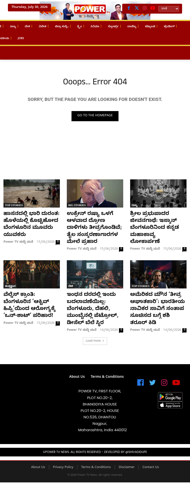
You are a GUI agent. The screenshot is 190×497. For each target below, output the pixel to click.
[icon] (140, 373)
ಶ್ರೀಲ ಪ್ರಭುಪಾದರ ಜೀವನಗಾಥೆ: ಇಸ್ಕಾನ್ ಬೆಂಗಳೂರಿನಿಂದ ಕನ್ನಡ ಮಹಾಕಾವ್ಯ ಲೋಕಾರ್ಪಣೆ (157, 221)
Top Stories (14, 206)
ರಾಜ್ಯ (135, 206)
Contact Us (150, 456)
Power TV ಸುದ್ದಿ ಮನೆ (18, 241)
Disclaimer (127, 456)
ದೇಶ (70, 284)
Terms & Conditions (96, 456)
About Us (38, 456)
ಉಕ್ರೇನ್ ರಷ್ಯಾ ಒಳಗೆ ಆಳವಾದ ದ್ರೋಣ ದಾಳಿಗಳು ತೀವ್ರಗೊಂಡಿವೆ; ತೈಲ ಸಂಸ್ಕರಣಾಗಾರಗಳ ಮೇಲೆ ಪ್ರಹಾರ (94, 228)
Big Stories (77, 206)
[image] (31, 376)
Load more (95, 330)
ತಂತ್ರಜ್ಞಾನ (10, 284)
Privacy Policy (63, 456)
